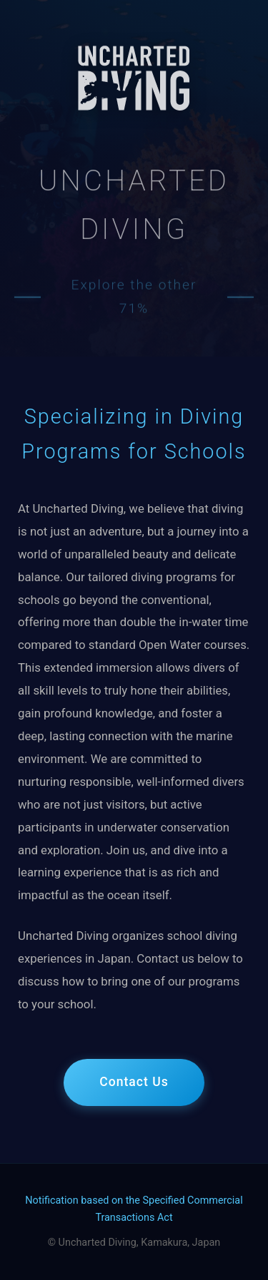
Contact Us (134, 1082)
